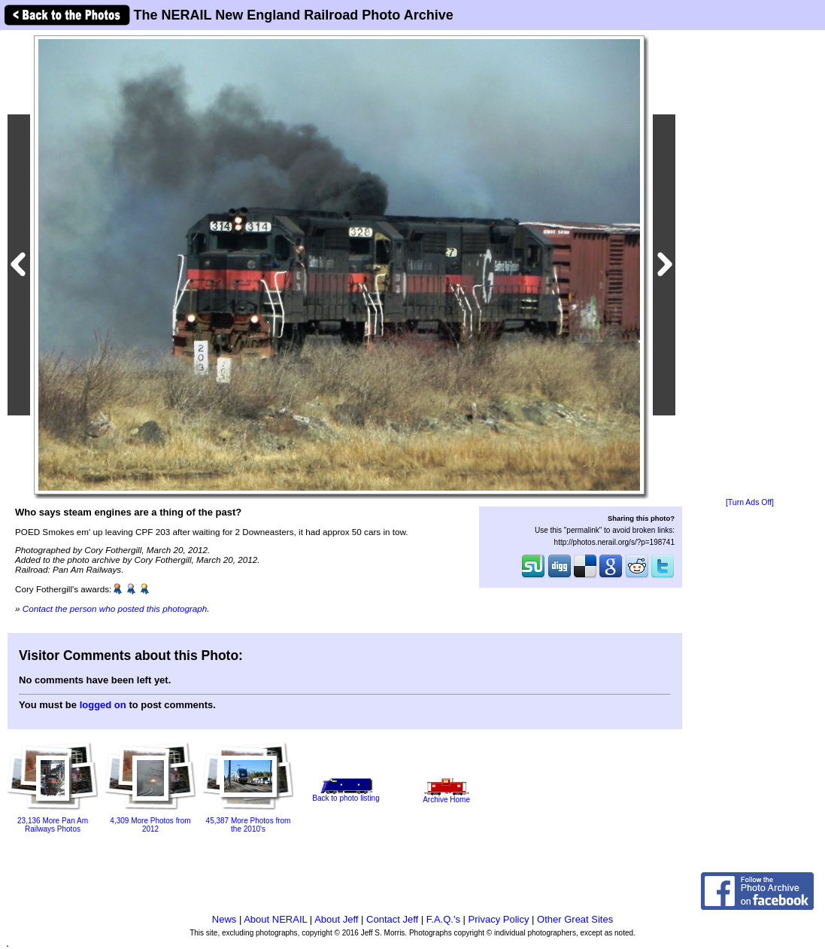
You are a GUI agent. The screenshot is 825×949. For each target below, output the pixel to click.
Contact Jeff (392, 919)
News (224, 919)
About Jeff (336, 919)
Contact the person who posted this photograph (115, 608)
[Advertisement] (750, 265)
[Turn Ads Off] (750, 502)
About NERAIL (275, 919)
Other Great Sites (575, 919)
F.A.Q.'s (443, 919)
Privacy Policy (499, 919)
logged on (103, 704)
